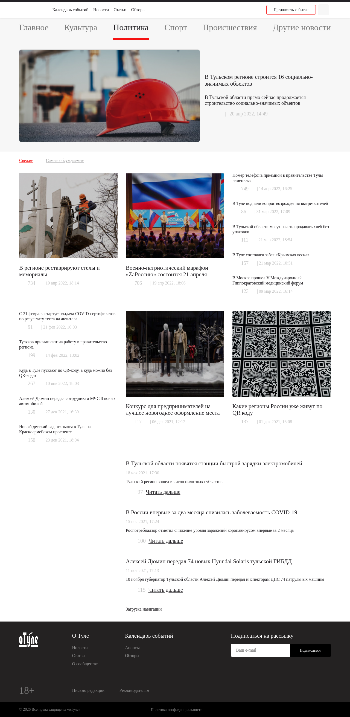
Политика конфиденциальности (177, 710)
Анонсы (132, 647)
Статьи (120, 9)
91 (30, 327)
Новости (101, 9)
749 (245, 188)
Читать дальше (163, 492)
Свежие (26, 160)
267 (31, 383)
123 (245, 291)
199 (31, 355)
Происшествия (230, 27)
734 (31, 283)
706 (138, 283)
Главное (33, 27)
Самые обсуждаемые (65, 160)
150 (31, 440)
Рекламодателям (134, 690)
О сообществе (85, 663)
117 (138, 421)
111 (244, 240)
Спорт (175, 27)
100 (142, 541)
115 (141, 590)
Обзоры (138, 9)
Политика (130, 27)
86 (243, 211)
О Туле (80, 635)
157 (245, 263)
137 (245, 421)
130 (31, 412)
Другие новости (302, 27)
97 (140, 492)
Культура (80, 27)
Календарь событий (70, 9)
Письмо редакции (88, 690)
